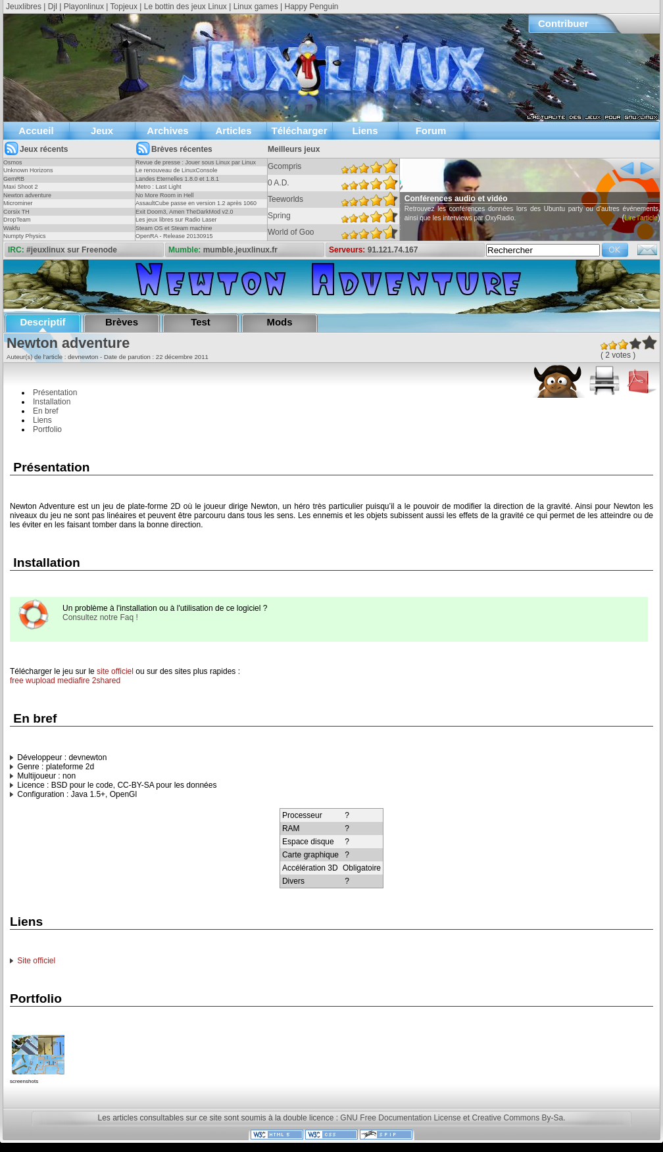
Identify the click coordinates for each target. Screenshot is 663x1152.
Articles (233, 130)
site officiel (115, 671)
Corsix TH (16, 211)
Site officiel (36, 960)
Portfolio (47, 429)
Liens (365, 130)
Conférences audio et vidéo (474, 198)
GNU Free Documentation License (400, 1117)
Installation (51, 401)
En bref (46, 411)
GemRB (13, 179)
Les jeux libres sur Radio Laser (176, 219)
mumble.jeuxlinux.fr (240, 249)
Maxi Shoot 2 (20, 186)
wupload (40, 680)
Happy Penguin (311, 6)
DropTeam (17, 219)
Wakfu (11, 228)
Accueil (35, 130)
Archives (167, 130)
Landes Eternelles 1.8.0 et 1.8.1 (177, 179)
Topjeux (123, 6)
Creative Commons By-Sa (517, 1117)
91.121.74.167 (393, 249)
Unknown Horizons (28, 170)
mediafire (73, 680)
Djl (52, 6)
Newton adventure (27, 195)
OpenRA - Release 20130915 (174, 236)
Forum (431, 130)
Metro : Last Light (158, 186)
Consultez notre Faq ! (100, 617)
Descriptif (42, 321)
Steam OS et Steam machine (173, 228)
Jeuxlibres (23, 6)
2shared (106, 680)
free (17, 680)
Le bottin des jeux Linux (185, 6)
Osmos (12, 162)
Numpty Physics (24, 236)
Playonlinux (84, 6)
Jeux (102, 130)
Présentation (55, 392)
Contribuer (563, 23)
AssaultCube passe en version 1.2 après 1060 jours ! (196, 207)
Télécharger (299, 130)
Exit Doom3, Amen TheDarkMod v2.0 (184, 211)
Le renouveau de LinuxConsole (176, 170)
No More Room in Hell (164, 195)
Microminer (18, 203)
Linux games (255, 6)
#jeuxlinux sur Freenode (71, 249)
